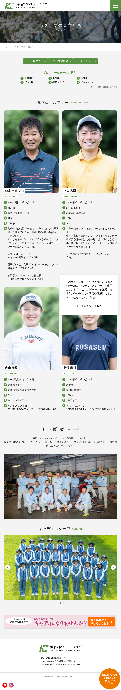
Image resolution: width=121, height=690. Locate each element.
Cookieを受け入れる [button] (89, 306)
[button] (113, 567)
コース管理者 (62, 61)
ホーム (8, 47)
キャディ (88, 61)
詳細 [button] (92, 297)
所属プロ (38, 61)
